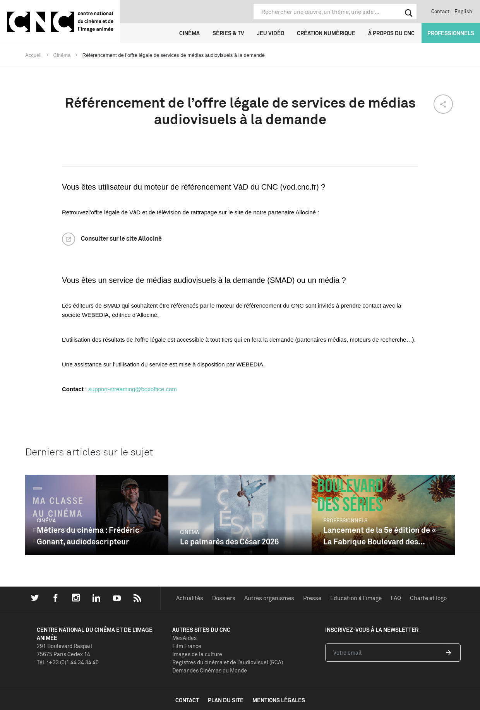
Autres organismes (269, 598)
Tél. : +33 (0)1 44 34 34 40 (68, 662)
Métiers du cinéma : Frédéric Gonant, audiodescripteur (88, 535)
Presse (312, 598)
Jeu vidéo (270, 33)
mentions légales (278, 700)
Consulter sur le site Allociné (121, 238)
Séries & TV (228, 33)
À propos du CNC (391, 33)
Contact (440, 11)
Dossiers (223, 598)
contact (187, 700)
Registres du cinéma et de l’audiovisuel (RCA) (227, 662)
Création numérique (326, 33)
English (463, 11)
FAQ (396, 598)
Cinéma (189, 33)
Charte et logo (428, 598)
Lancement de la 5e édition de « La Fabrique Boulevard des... (379, 535)
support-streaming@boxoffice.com (132, 389)
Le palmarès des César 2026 (229, 541)
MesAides (184, 638)
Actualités (189, 598)
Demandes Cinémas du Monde (209, 670)
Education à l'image (356, 598)
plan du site (225, 700)
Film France (186, 646)
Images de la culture (197, 654)
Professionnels (450, 33)
